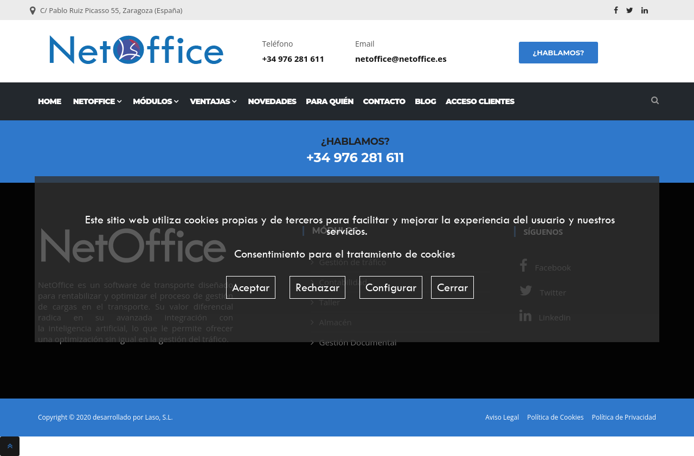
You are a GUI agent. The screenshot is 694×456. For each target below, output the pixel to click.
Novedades (272, 101)
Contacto (384, 101)
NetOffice (97, 101)
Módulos (155, 101)
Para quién (329, 101)
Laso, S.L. (158, 417)
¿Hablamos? (558, 52)
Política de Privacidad (624, 417)
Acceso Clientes (480, 101)
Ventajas (213, 101)
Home (49, 101)
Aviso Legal (502, 417)
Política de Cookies (555, 417)
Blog (425, 101)
